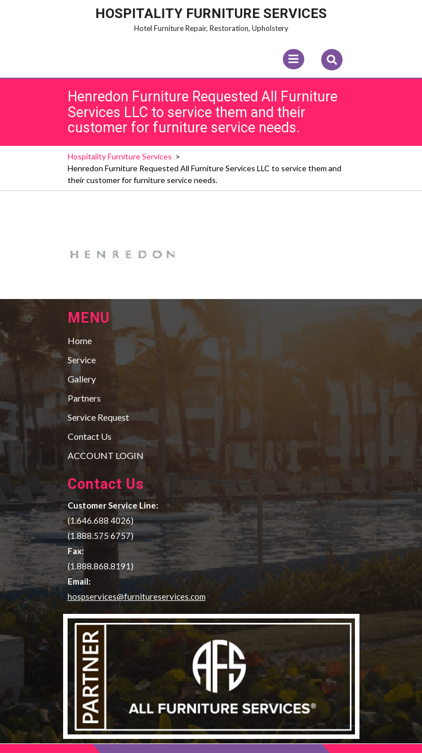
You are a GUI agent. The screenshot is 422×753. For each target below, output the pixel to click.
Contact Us (90, 436)
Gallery (82, 378)
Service (82, 359)
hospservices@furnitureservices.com (137, 596)
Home (80, 340)
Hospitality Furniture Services (211, 13)
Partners (84, 398)
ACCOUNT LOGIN (106, 455)
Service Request (98, 417)
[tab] (293, 59)
